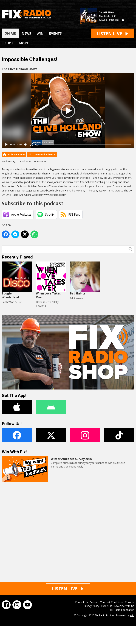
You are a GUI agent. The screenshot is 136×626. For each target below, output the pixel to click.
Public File (106, 606)
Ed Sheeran (76, 298)
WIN (40, 33)
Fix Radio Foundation (122, 609)
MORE (24, 43)
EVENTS (55, 33)
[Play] (6, 144)
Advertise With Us (124, 606)
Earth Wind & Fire (12, 302)
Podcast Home (16, 154)
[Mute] (25, 144)
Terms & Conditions (111, 602)
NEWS (26, 33)
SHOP (9, 43)
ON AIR (10, 33)
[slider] (86, 144)
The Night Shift (108, 16)
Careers (94, 602)
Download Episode (44, 154)
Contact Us (81, 602)
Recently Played (17, 257)
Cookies (129, 602)
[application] (68, 110)
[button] (68, 111)
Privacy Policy (91, 606)
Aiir (132, 615)
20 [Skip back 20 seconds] (31, 144)
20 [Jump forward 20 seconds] (37, 144)
